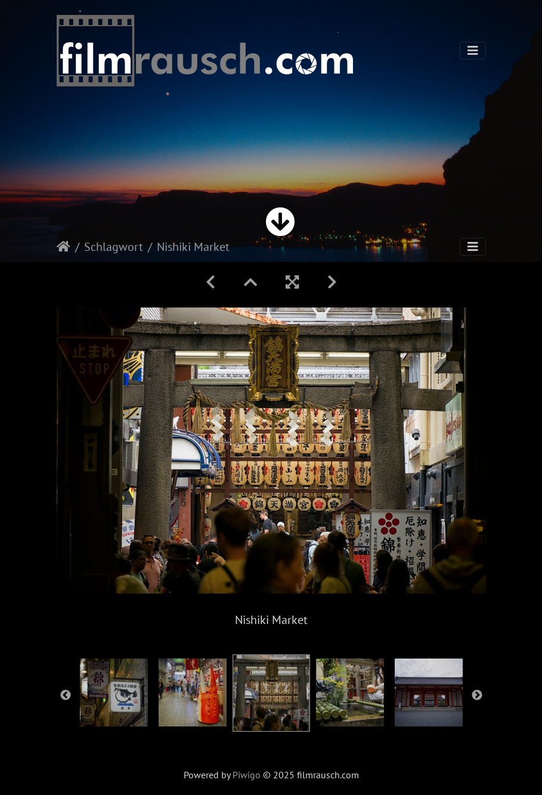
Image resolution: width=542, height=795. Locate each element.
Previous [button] (66, 695)
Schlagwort (113, 246)
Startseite (63, 247)
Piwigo (247, 775)
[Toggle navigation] (473, 51)
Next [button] (477, 695)
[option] (114, 692)
